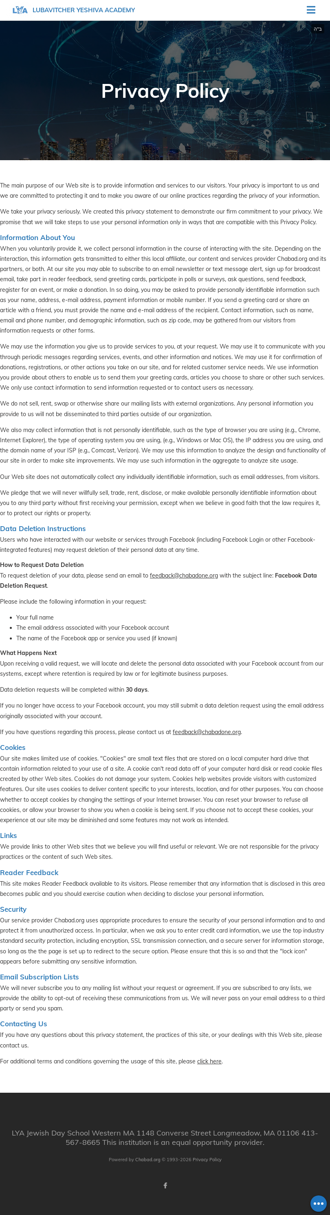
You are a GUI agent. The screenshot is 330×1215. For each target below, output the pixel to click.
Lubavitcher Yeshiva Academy (84, 10)
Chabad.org (148, 1159)
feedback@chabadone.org (184, 575)
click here (209, 1061)
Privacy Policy (207, 1159)
